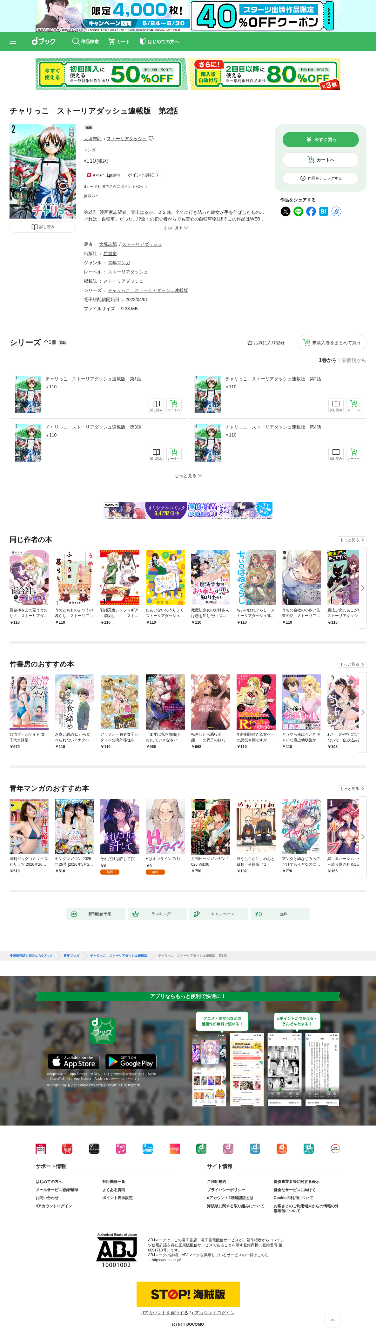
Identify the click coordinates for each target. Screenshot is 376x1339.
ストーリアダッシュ (127, 138)
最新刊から (353, 360)
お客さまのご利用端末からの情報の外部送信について (306, 1208)
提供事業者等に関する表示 (296, 1181)
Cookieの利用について (293, 1198)
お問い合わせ (47, 1198)
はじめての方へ (49, 1181)
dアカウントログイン (54, 1206)
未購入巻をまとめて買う (336, 342)
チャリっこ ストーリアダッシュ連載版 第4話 (273, 427)
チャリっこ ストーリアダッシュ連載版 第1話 (93, 378)
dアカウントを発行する (164, 1312)
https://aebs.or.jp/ (166, 1260)
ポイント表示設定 (117, 1198)
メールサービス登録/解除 (57, 1190)
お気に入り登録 (269, 342)
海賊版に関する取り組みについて (235, 1206)
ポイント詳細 (141, 174)
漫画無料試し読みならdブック (31, 955)
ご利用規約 (216, 1181)
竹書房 (110, 253)
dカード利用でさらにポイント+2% (113, 186)
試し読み (47, 227)
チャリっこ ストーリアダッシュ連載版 (148, 290)
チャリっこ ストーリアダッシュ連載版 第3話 (93, 427)
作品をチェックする (325, 178)
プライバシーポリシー (226, 1190)
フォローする (151, 138)
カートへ (325, 159)
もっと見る (349, 540)
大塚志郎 (93, 138)
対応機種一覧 (113, 1181)
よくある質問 (113, 1190)
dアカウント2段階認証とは (230, 1198)
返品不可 (91, 196)
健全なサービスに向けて (295, 1190)
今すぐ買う (325, 139)
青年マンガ (119, 262)
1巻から (328, 360)
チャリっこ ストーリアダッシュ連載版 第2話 (273, 378)
